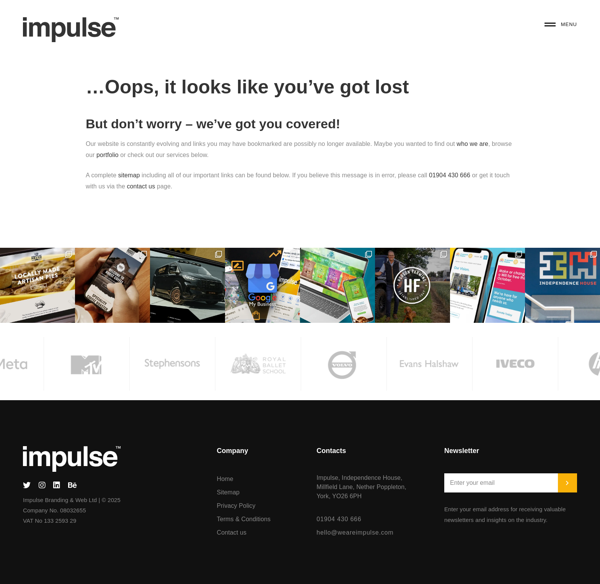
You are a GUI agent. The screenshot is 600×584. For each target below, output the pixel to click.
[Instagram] (42, 485)
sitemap (129, 175)
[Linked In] (56, 485)
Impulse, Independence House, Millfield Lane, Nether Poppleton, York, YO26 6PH (361, 486)
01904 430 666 (449, 175)
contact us (141, 186)
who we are (472, 144)
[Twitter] (27, 485)
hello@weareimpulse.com (354, 532)
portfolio (108, 155)
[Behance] (72, 485)
